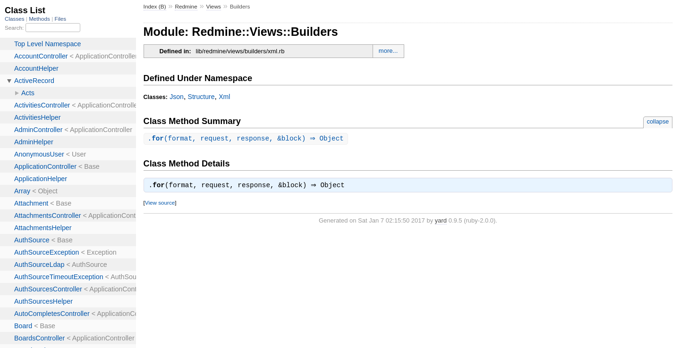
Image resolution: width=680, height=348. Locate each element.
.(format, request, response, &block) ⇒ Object (247, 138)
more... (388, 50)
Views (213, 6)
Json (177, 96)
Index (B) (155, 6)
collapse (658, 121)
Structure (201, 96)
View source (160, 204)
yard (441, 221)
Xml (224, 96)
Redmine (186, 6)
